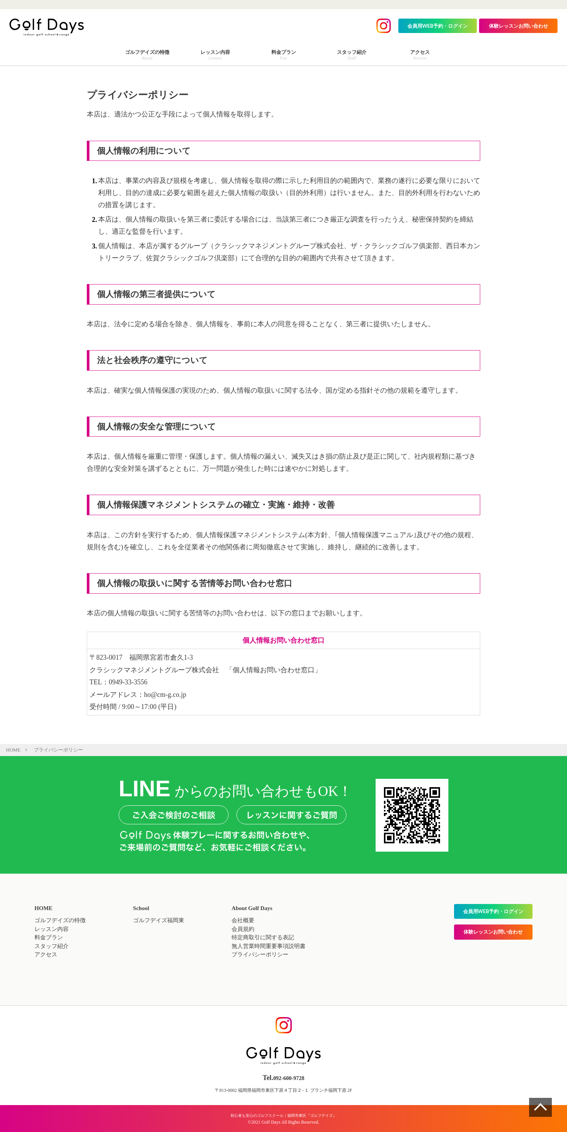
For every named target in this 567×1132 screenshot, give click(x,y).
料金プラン (48, 937)
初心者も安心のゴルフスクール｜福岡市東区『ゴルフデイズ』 (283, 1115)
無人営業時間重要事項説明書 (268, 946)
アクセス (45, 954)
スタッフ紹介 (51, 946)
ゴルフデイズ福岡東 (158, 920)
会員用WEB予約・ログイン (437, 26)
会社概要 (243, 920)
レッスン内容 (51, 929)
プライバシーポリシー (260, 954)
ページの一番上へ (540, 1107)
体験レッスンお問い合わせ (518, 26)
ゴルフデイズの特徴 (60, 920)
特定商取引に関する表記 (263, 937)
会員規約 (243, 929)
